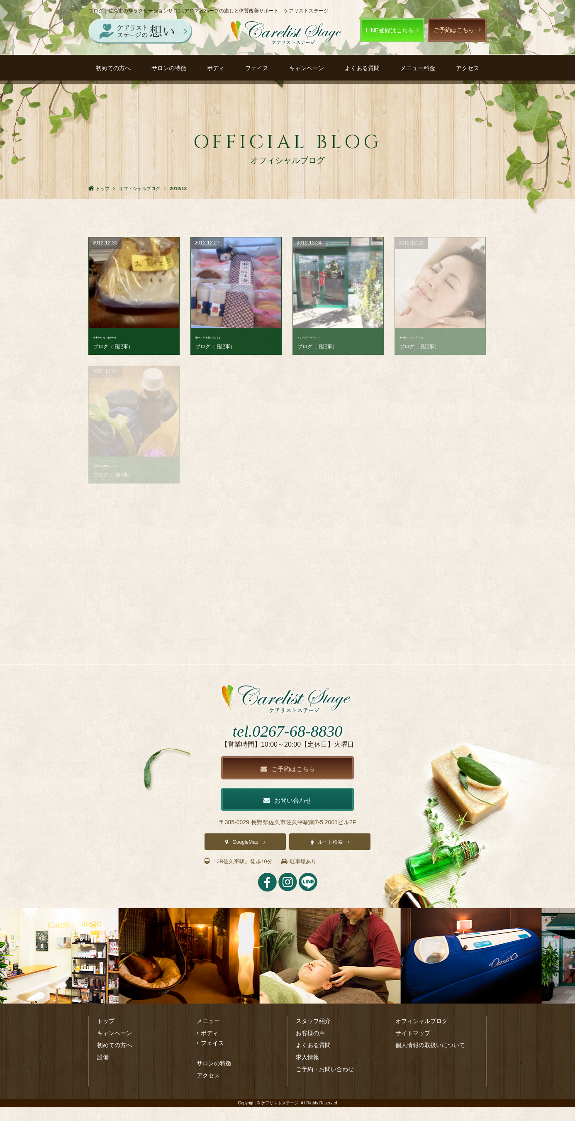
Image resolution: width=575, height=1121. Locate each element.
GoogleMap (245, 856)
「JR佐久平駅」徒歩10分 (241, 875)
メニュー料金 (417, 68)
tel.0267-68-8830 (287, 742)
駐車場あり (305, 875)
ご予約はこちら (454, 30)
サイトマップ (412, 1047)
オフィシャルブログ (421, 1035)
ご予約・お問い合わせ (325, 1083)
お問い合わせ (287, 813)
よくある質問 (362, 68)
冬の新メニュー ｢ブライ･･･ (437, 336)
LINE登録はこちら (390, 30)
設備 (103, 1071)
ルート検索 (330, 856)
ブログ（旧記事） (113, 346)
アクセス (467, 68)
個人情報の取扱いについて (430, 1059)
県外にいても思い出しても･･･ (234, 336)
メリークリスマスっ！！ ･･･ (336, 336)
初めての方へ (113, 68)
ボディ (215, 68)
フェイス (256, 68)
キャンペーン (306, 68)
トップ (106, 1035)
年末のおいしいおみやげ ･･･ (132, 336)
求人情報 (307, 1071)
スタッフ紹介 (313, 1035)
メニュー (208, 1035)
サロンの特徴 (168, 68)
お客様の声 (310, 1047)
